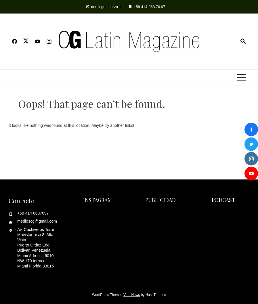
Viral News (131, 295)
